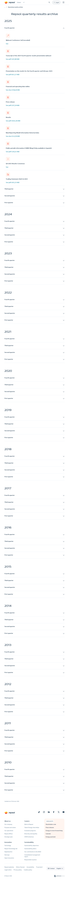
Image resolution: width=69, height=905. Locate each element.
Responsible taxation (30, 859)
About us (7, 821)
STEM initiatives (29, 837)
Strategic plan (8, 837)
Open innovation (9, 858)
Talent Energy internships (31, 827)
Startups (7, 855)
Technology (7, 845)
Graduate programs (30, 830)
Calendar (48, 833)
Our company (8, 824)
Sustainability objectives (31, 845)
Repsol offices (8, 833)
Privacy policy (18, 870)
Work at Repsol (28, 824)
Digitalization (8, 852)
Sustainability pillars (30, 848)
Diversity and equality (30, 833)
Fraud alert (39, 867)
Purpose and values (10, 827)
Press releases (50, 827)
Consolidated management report (32, 855)
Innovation (8, 842)
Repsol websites (9, 867)
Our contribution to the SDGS (32, 852)
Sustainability (29, 842)
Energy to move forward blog (54, 830)
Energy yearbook (50, 837)
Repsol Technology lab (10, 848)
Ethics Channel (20, 867)
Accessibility (30, 867)
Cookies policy (28, 870)
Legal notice (8, 870)
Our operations (8, 830)
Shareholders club (51, 824)
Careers (27, 821)
